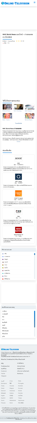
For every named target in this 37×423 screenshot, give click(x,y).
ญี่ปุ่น (5, 43)
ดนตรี (3, 325)
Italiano (12, 393)
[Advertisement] (18, 18)
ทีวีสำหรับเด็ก (5, 330)
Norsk (11, 402)
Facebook (4, 371)
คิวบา (4, 276)
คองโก (5, 267)
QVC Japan (18, 181)
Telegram (3, 376)
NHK (18, 163)
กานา (4, 264)
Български (4, 383)
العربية (2, 381)
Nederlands (13, 400)
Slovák (20, 390)
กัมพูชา (5, 259)
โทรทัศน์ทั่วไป (20, 164)
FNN (18, 216)
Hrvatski (12, 385)
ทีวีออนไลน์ (5, 333)
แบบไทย (20, 395)
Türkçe (20, 398)
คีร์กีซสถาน (6, 278)
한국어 (11, 398)
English (3, 395)
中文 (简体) (21, 402)
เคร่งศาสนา (20, 199)
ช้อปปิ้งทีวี (20, 183)
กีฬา (3, 316)
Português (21, 383)
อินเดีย (20, 236)
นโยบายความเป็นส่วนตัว (23, 371)
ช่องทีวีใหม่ (3, 368)
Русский (20, 388)
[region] (18, 266)
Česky (2, 385)
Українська (21, 400)
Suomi (2, 400)
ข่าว (8, 43)
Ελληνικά (3, 393)
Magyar (12, 388)
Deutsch (3, 390)
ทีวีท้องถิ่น (4, 328)
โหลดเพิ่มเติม (18, 123)
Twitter (3, 373)
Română (20, 385)
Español (3, 398)
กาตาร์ (5, 262)
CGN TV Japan (18, 198)
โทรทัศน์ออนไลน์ (5, 366)
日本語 (11, 395)
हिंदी (10, 383)
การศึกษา (4, 311)
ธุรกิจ (3, 336)
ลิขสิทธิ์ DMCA (20, 368)
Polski (19, 381)
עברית (11, 381)
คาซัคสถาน (6, 273)
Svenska (20, 393)
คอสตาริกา (6, 270)
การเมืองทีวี (5, 314)
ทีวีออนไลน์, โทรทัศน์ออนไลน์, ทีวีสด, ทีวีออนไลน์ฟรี (13, 359)
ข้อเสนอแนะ (20, 373)
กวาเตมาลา (6, 256)
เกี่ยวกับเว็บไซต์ (21, 366)
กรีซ (4, 253)
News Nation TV (18, 234)
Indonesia (12, 390)
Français (3, 402)
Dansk (2, 388)
